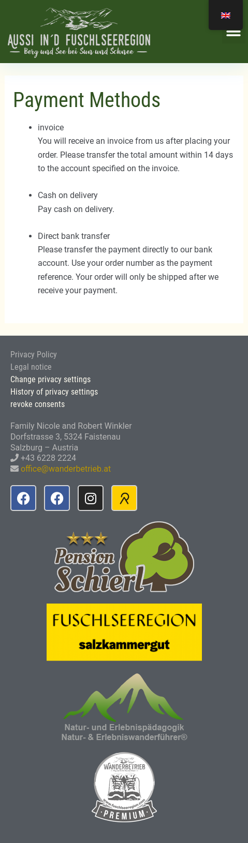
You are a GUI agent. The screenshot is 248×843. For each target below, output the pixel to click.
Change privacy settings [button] (50, 379)
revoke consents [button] (37, 404)
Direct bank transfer (74, 236)
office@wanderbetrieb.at (66, 469)
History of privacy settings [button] (54, 392)
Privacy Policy (33, 354)
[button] (233, 31)
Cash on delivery (68, 195)
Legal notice (31, 367)
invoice (51, 127)
